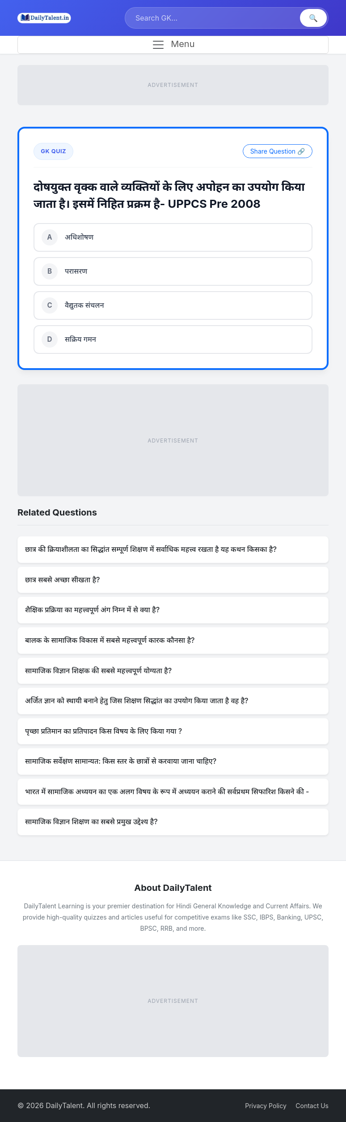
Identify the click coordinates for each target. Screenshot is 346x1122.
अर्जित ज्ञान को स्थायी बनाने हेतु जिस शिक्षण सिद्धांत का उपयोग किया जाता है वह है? (137, 700)
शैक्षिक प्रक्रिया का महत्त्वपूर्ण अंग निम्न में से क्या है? (92, 609)
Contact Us (312, 1105)
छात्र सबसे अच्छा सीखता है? (62, 579)
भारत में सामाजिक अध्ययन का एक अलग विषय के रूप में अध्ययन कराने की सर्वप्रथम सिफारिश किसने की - (167, 791)
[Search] (213, 18)
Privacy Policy (266, 1105)
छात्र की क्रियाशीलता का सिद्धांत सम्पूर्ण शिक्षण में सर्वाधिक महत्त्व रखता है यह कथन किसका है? (151, 549)
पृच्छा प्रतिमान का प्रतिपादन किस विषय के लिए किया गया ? (103, 731)
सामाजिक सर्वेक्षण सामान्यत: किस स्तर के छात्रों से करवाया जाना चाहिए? (120, 761)
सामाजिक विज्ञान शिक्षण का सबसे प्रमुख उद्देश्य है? (91, 821)
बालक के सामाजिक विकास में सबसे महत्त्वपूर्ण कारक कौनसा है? (109, 640)
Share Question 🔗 (277, 151)
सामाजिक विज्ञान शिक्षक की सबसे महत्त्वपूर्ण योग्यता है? (98, 670)
